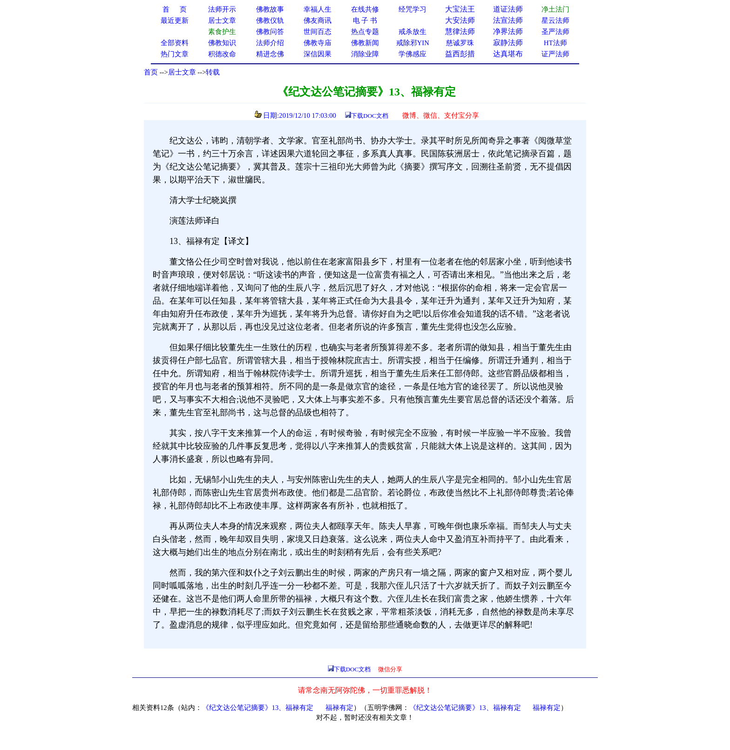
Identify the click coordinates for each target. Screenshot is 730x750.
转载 (213, 72)
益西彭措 (460, 54)
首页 (151, 72)
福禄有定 (339, 707)
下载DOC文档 (369, 115)
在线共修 (365, 9)
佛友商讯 (317, 20)
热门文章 (175, 54)
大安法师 (460, 20)
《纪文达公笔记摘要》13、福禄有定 (258, 707)
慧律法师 (460, 31)
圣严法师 (555, 31)
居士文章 (182, 72)
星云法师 (555, 20)
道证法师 (508, 9)
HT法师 (555, 43)
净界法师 (508, 31)
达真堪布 (508, 54)
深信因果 (317, 54)
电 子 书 (365, 20)
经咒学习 (412, 9)
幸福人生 (317, 9)
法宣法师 (508, 20)
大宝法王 (460, 9)
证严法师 (555, 54)
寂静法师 (508, 43)
